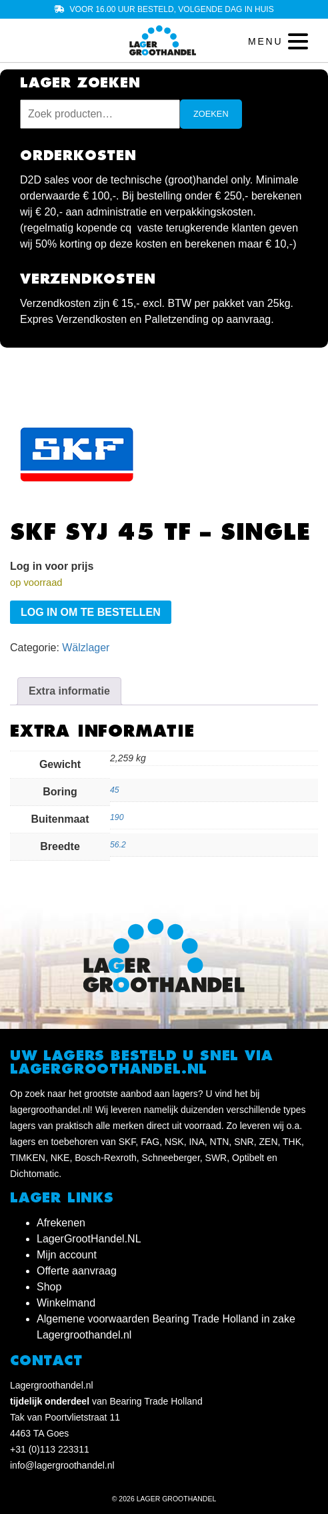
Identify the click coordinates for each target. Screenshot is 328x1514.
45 (114, 790)
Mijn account (67, 1254)
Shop (49, 1286)
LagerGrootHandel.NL (89, 1238)
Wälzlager (85, 647)
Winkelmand (66, 1302)
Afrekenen (61, 1222)
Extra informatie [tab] (69, 691)
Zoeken (211, 114)
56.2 (118, 844)
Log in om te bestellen (91, 612)
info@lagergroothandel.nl (62, 1465)
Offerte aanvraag (77, 1270)
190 (116, 817)
